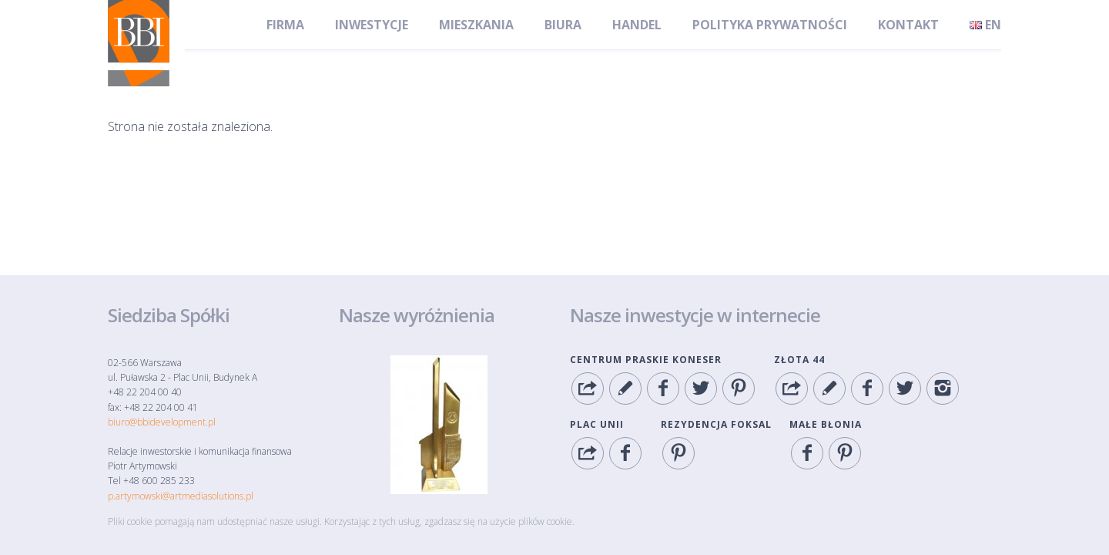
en (985, 24)
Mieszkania (476, 24)
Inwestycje (371, 24)
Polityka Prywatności (769, 24)
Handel (637, 24)
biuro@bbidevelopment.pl (162, 422)
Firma (285, 24)
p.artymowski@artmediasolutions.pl (180, 496)
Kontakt (908, 24)
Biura (562, 24)
